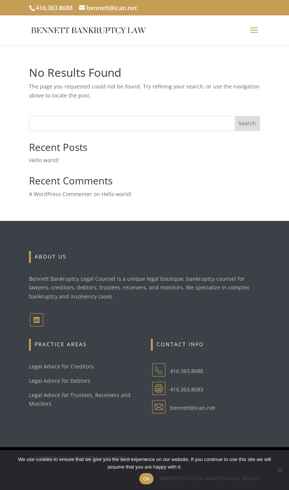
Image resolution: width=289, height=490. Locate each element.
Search (247, 123)
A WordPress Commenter (60, 194)
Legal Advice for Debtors (59, 380)
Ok (146, 479)
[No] (279, 470)
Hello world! (44, 160)
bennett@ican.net (192, 407)
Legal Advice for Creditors (61, 366)
